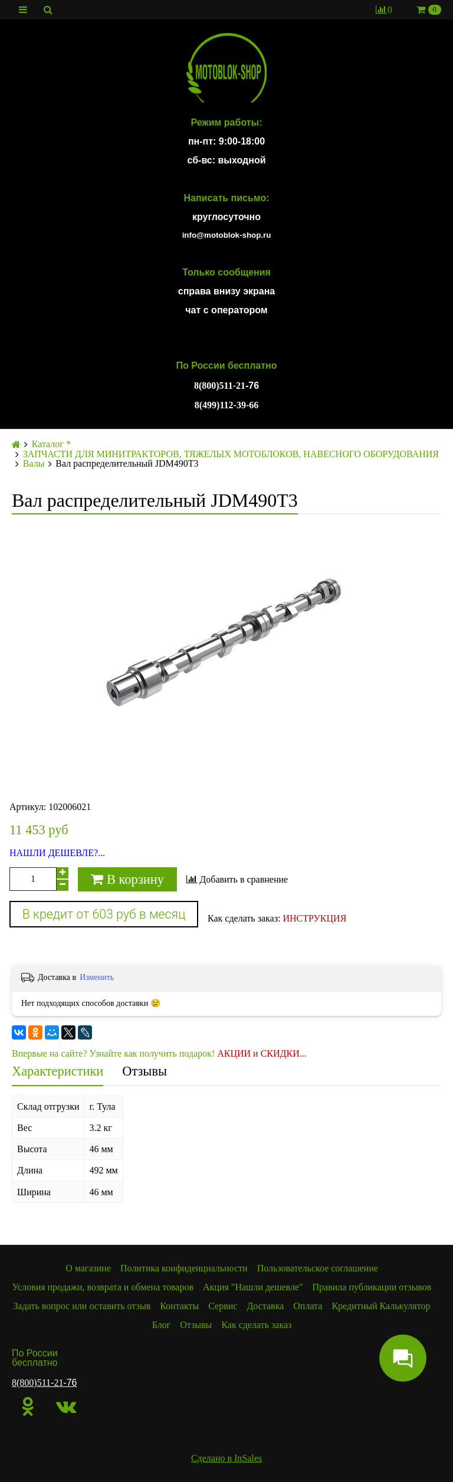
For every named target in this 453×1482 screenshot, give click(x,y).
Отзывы (144, 1071)
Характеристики (57, 1071)
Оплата (307, 1306)
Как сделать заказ (256, 1325)
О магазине (88, 1268)
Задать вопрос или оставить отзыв (82, 1306)
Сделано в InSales (226, 1458)
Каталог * (51, 444)
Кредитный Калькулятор (380, 1306)
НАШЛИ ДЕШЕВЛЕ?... (57, 853)
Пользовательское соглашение (317, 1268)
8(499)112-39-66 (226, 405)
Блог (161, 1325)
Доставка (265, 1306)
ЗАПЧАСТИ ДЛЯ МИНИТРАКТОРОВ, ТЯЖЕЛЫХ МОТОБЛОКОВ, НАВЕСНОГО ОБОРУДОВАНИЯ (231, 454)
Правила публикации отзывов (372, 1287)
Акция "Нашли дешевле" (253, 1287)
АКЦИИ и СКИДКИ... (262, 1053)
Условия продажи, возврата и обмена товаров (102, 1287)
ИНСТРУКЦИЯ (314, 918)
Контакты (179, 1306)
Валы (34, 463)
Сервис (222, 1306)
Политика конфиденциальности (184, 1268)
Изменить (97, 977)
